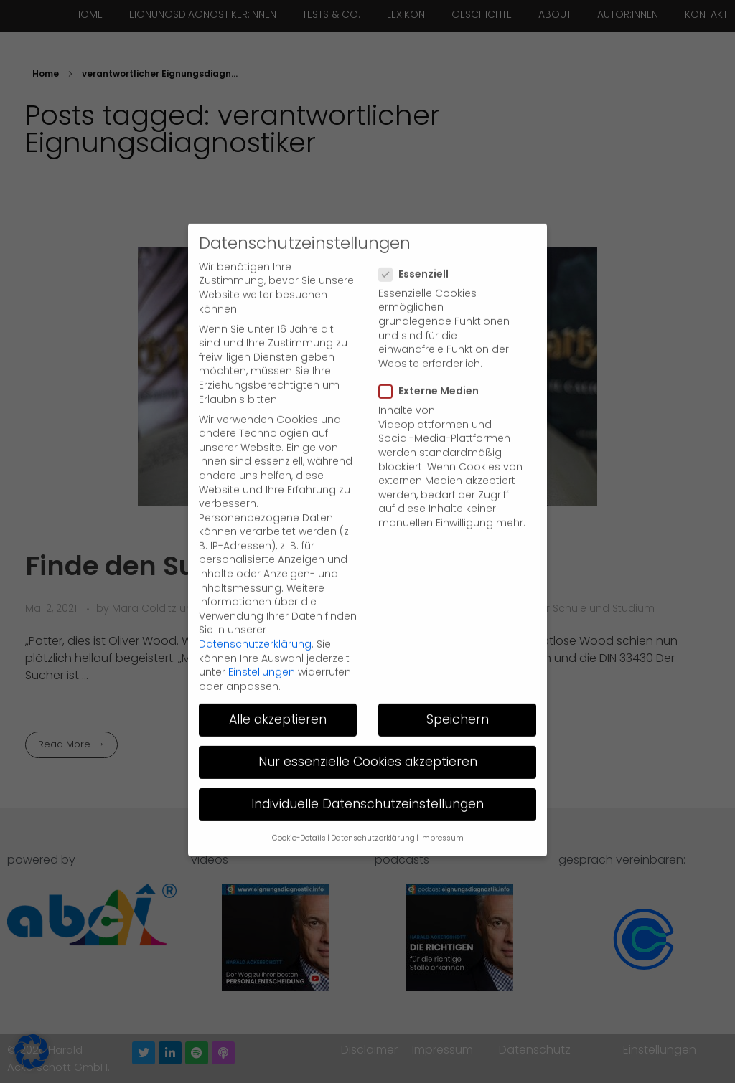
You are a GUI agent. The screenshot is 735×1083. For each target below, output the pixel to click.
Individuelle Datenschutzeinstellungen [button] (367, 772)
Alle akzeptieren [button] (278, 687)
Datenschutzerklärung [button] (373, 806)
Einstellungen (261, 640)
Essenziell (418, 243)
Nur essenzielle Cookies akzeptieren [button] (367, 730)
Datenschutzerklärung (255, 612)
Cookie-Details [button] (299, 806)
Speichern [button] (457, 687)
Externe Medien (433, 359)
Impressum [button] (442, 806)
